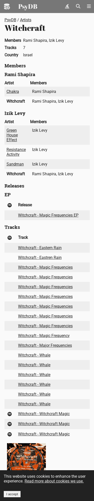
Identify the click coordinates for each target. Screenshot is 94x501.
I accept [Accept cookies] (12, 494)
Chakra (13, 91)
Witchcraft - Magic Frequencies (45, 267)
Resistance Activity (16, 152)
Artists (25, 20)
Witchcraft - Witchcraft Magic (44, 413)
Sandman (15, 164)
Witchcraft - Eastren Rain (40, 257)
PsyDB (27, 6)
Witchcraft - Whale (34, 355)
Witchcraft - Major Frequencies (45, 345)
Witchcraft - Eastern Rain (40, 247)
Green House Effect (12, 135)
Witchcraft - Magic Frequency (44, 335)
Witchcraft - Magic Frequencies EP (48, 215)
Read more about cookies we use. (54, 481)
